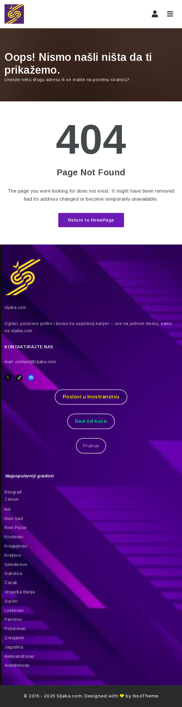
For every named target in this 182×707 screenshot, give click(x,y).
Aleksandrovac (19, 656)
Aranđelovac (17, 665)
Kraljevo (12, 555)
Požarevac (15, 628)
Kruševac (13, 536)
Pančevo (13, 619)
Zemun (11, 499)
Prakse (91, 445)
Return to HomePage (91, 220)
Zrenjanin (14, 637)
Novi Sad (13, 518)
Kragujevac (15, 546)
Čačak (10, 582)
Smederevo (15, 564)
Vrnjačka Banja (19, 592)
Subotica (13, 573)
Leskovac (14, 610)
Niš (7, 509)
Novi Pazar (15, 527)
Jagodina (13, 647)
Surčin (10, 601)
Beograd (13, 492)
